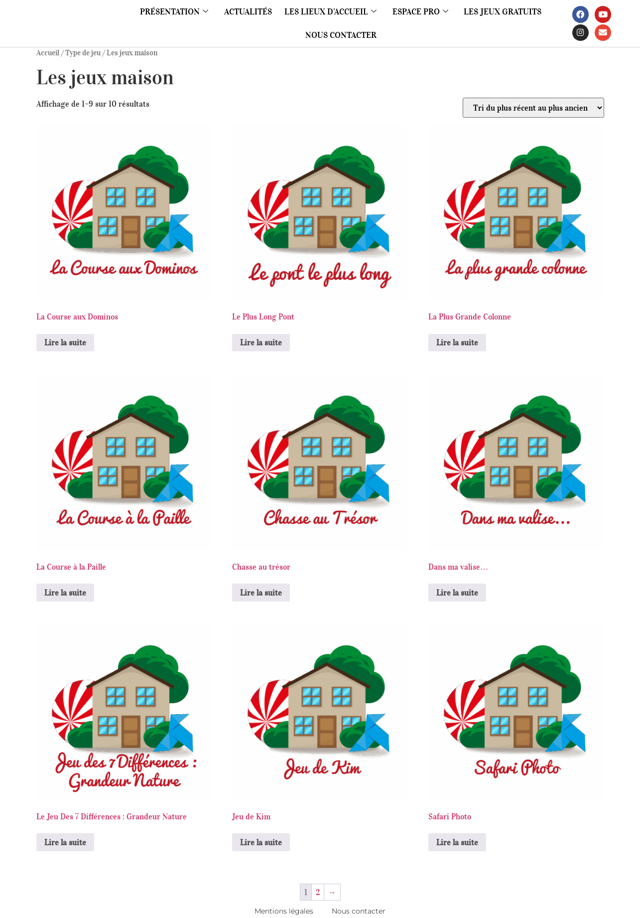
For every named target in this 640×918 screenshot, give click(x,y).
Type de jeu (83, 52)
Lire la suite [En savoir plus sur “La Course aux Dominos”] (65, 342)
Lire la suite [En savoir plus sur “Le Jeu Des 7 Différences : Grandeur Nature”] (65, 842)
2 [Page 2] (318, 892)
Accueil (47, 52)
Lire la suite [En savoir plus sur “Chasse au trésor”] (261, 593)
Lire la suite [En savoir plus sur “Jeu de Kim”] (261, 842)
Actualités (255, 11)
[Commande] (533, 108)
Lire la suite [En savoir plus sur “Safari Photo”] (457, 842)
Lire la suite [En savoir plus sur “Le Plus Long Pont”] (261, 342)
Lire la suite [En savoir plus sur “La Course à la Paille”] (65, 593)
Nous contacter (341, 34)
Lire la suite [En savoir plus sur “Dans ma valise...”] (457, 593)
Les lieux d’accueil (332, 11)
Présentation (185, 11)
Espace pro (416, 11)
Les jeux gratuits (492, 11)
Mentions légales (277, 911)
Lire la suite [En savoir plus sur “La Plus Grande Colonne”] (457, 342)
